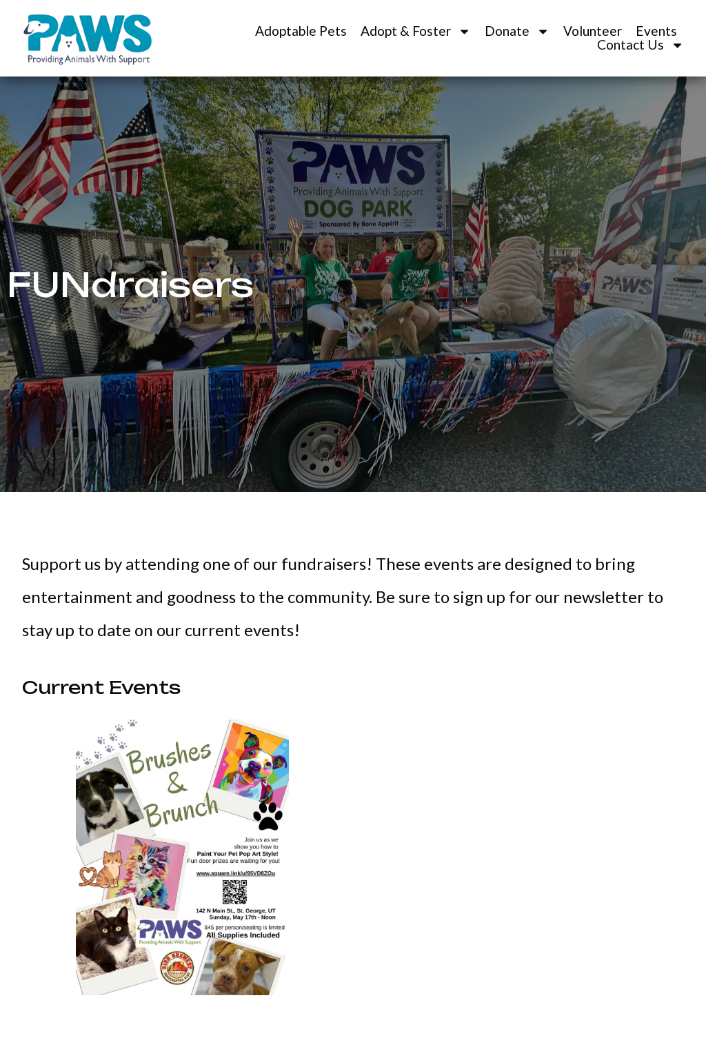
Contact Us (640, 45)
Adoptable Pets (301, 31)
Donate (517, 31)
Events (656, 31)
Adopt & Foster (416, 31)
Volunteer (592, 31)
